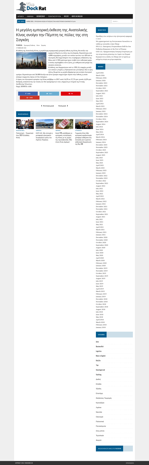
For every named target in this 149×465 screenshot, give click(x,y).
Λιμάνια (29, 16)
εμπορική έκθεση (28, 45)
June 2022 (100, 191)
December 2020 (102, 237)
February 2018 (101, 325)
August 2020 (101, 247)
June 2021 (100, 222)
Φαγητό (99, 440)
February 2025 (101, 109)
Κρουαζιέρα (100, 402)
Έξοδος (99, 388)
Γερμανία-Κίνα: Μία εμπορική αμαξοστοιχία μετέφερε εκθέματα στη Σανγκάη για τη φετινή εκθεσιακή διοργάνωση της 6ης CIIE (83, 134)
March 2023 (100, 168)
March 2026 (100, 75)
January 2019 (101, 296)
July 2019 (99, 281)
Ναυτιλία (99, 412)
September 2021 (102, 214)
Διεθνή (57, 126)
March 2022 (100, 199)
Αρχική (20, 16)
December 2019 (102, 268)
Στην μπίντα (100, 431)
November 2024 (102, 116)
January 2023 (101, 173)
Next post (63, 102)
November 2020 (102, 240)
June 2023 (100, 160)
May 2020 (99, 255)
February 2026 (101, 78)
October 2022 (101, 181)
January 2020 (101, 265)
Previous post (47, 102)
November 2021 (102, 209)
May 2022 (99, 194)
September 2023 (102, 152)
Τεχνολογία (100, 435)
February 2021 (101, 232)
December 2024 (102, 114)
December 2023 (102, 145)
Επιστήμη (99, 393)
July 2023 (99, 158)
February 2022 (101, 201)
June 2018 (100, 314)
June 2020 (100, 253)
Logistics (78, 126)
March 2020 (100, 260)
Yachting (99, 374)
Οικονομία (100, 416)
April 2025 (100, 103)
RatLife (65, 16)
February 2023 (101, 170)
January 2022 (101, 204)
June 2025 (100, 98)
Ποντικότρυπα (53, 16)
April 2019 (100, 289)
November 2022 (102, 178)
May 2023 (99, 163)
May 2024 (99, 132)
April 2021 (100, 227)
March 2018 (100, 322)
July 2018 (99, 312)
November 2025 (102, 85)
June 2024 (100, 129)
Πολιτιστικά (19, 126)
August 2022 (101, 186)
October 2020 (101, 242)
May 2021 (99, 224)
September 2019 (102, 276)
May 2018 (99, 317)
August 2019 (101, 278)
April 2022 (100, 196)
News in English (76, 16)
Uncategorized (100, 370)
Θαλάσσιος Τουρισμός (104, 398)
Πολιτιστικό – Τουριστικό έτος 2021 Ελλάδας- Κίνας (24, 130)
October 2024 (101, 119)
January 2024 (101, 142)
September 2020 (102, 245)
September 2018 (102, 307)
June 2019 (100, 284)
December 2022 (102, 176)
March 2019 (100, 291)
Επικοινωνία (130, 463)
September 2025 (102, 91)
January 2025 (101, 111)
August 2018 (101, 309)
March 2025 (100, 106)
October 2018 (101, 304)
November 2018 (102, 302)
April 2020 (100, 258)
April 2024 (100, 134)
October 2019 (101, 273)
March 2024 (100, 137)
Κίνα (37, 45)
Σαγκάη (42, 45)
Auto (97, 342)
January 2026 (101, 80)
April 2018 (100, 320)
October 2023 (101, 150)
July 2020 (99, 250)
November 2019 (102, 271)
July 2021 (99, 219)
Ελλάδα (99, 384)
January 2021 (101, 235)
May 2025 (99, 101)
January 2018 (101, 327)
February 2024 (101, 139)
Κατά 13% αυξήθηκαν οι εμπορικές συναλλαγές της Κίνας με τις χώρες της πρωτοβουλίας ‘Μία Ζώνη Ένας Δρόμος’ (63, 133)
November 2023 (102, 147)
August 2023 (101, 155)
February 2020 (101, 263)
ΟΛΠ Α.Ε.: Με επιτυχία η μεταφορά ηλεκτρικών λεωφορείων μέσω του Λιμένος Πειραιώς (43, 132)
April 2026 (100, 73)
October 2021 (101, 211)
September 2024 (102, 121)
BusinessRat (40, 16)
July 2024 (99, 127)
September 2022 (102, 183)
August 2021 (101, 217)
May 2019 (99, 286)
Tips (97, 365)
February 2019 (101, 294)
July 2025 (99, 96)
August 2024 (101, 124)
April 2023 (100, 165)
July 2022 (99, 188)
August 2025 (101, 93)
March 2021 (100, 229)
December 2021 (102, 206)
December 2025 (102, 83)
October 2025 (101, 88)
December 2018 (102, 299)
